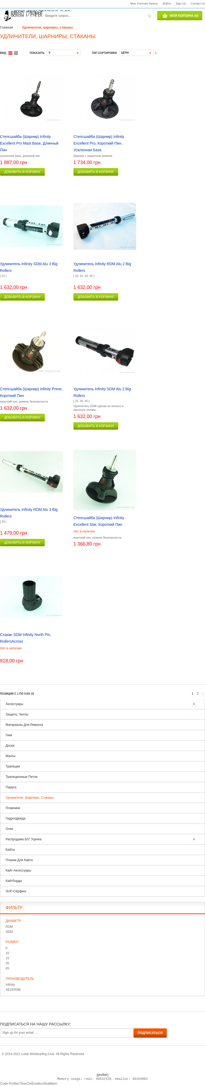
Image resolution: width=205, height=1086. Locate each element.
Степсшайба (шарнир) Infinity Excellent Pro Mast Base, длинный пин (29, 143)
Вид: (3, 52)
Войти (167, 3)
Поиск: (33, 16)
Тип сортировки (104, 52)
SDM (9, 932)
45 (7, 968)
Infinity (10, 984)
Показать (37, 52)
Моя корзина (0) (184, 16)
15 (7, 958)
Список (16, 53)
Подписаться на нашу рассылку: (35, 1024)
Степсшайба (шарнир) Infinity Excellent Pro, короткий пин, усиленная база (98, 143)
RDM (9, 927)
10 (7, 953)
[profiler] (102, 1075)
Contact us (198, 3)
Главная (6, 27)
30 (7, 963)
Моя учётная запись (144, 3)
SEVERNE (13, 990)
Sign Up (181, 3)
